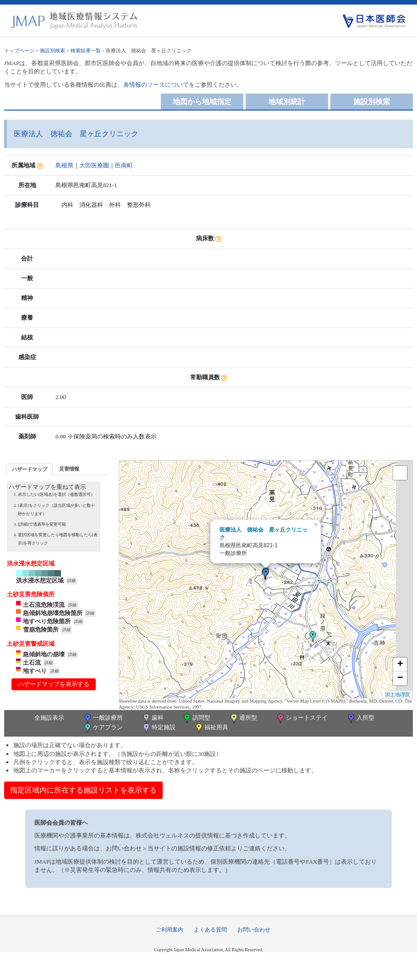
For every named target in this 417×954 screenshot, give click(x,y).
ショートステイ (301, 718)
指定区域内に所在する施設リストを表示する (83, 790)
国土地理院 (397, 694)
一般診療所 (102, 718)
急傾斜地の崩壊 (44, 654)
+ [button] (400, 664)
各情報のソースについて (156, 84)
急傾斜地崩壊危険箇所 (52, 613)
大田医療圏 (94, 165)
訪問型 (196, 718)
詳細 (71, 580)
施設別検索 (52, 50)
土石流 (32, 662)
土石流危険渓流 (44, 604)
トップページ (19, 50)
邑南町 (124, 165)
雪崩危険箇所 (41, 629)
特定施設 (158, 728)
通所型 (243, 718)
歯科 (152, 718)
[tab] (29, 469)
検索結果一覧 (86, 50)
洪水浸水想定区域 (40, 580)
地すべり (35, 670)
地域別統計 (287, 101)
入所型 (360, 718)
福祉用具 (211, 728)
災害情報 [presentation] (69, 468)
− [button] (400, 678)
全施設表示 (49, 717)
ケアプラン (102, 728)
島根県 (64, 165)
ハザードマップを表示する (53, 684)
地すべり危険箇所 (47, 621)
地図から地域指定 (202, 101)
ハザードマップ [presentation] (29, 469)
